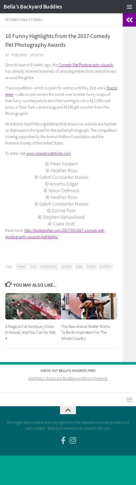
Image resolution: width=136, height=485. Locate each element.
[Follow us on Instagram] (72, 440)
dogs (79, 266)
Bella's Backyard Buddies (32, 6)
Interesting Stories (23, 19)
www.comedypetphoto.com (48, 153)
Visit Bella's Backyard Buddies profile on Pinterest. (68, 378)
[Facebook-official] (63, 440)
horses (91, 266)
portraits (105, 266)
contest (66, 266)
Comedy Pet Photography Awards (85, 64)
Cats (33, 266)
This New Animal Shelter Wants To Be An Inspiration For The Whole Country (85, 332)
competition (49, 266)
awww (22, 266)
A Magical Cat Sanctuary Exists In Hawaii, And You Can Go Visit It (30, 332)
